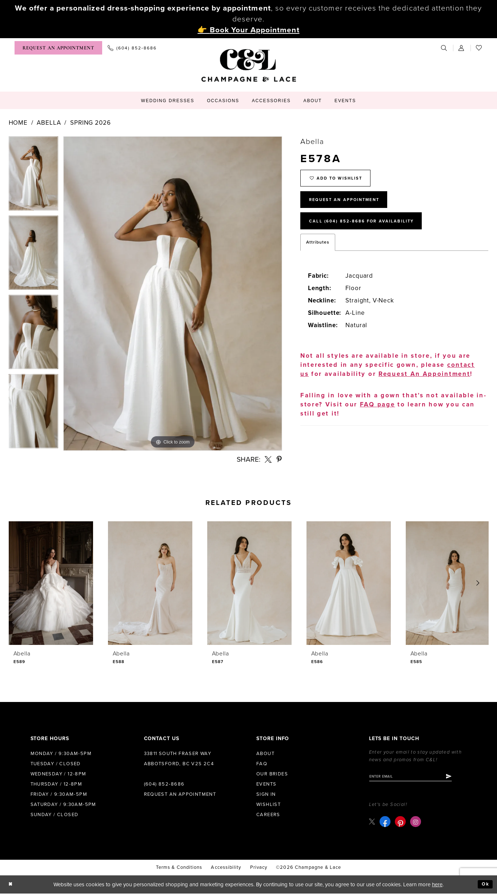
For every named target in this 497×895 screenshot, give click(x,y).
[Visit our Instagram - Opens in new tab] (416, 823)
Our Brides (272, 774)
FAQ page (377, 415)
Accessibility (226, 869)
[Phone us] (132, 48)
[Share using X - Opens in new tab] (268, 459)
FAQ (261, 764)
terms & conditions (179, 869)
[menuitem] (58, 48)
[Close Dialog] (11, 886)
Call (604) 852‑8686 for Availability (371, 231)
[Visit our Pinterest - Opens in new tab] (401, 823)
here (437, 886)
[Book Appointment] (58, 48)
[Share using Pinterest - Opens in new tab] (279, 459)
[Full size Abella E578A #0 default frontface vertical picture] (173, 293)
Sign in (266, 794)
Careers (268, 815)
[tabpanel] (33, 176)
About (265, 753)
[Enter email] (418, 777)
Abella (49, 123)
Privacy (259, 869)
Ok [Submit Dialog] (484, 886)
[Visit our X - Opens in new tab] (373, 823)
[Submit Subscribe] (463, 777)
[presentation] (51, 583)
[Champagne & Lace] (248, 65)
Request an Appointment (180, 794)
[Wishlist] (479, 48)
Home (18, 123)
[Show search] (444, 48)
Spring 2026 (90, 123)
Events (266, 784)
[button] (461, 48)
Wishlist (268, 804)
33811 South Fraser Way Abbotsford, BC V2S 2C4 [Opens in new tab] (179, 759)
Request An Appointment (352, 206)
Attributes (317, 253)
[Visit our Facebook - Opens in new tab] (386, 823)
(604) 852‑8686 (164, 784)
